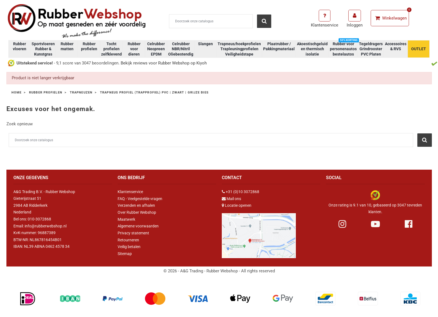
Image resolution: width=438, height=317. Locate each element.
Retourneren (128, 239)
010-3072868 (39, 219)
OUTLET (418, 49)
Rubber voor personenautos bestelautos (344, 48)
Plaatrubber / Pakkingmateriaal (279, 46)
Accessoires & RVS (395, 46)
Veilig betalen (129, 246)
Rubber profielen (89, 46)
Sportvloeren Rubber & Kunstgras (43, 49)
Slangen (205, 44)
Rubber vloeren (19, 46)
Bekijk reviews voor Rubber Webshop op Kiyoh (164, 63)
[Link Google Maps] (259, 233)
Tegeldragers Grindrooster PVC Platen (371, 49)
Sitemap (125, 253)
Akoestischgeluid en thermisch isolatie (312, 49)
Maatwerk (126, 219)
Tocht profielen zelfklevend (111, 49)
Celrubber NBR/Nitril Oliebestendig (180, 49)
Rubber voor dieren (134, 49)
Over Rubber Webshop (137, 212)
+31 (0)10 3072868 (242, 191)
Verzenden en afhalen (136, 205)
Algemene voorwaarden (138, 226)
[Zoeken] (211, 21)
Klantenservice (130, 191)
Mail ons (234, 198)
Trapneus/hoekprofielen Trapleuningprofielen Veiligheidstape (239, 49)
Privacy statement (133, 232)
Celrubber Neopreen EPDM (156, 49)
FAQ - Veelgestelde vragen (140, 198)
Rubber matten (67, 46)
